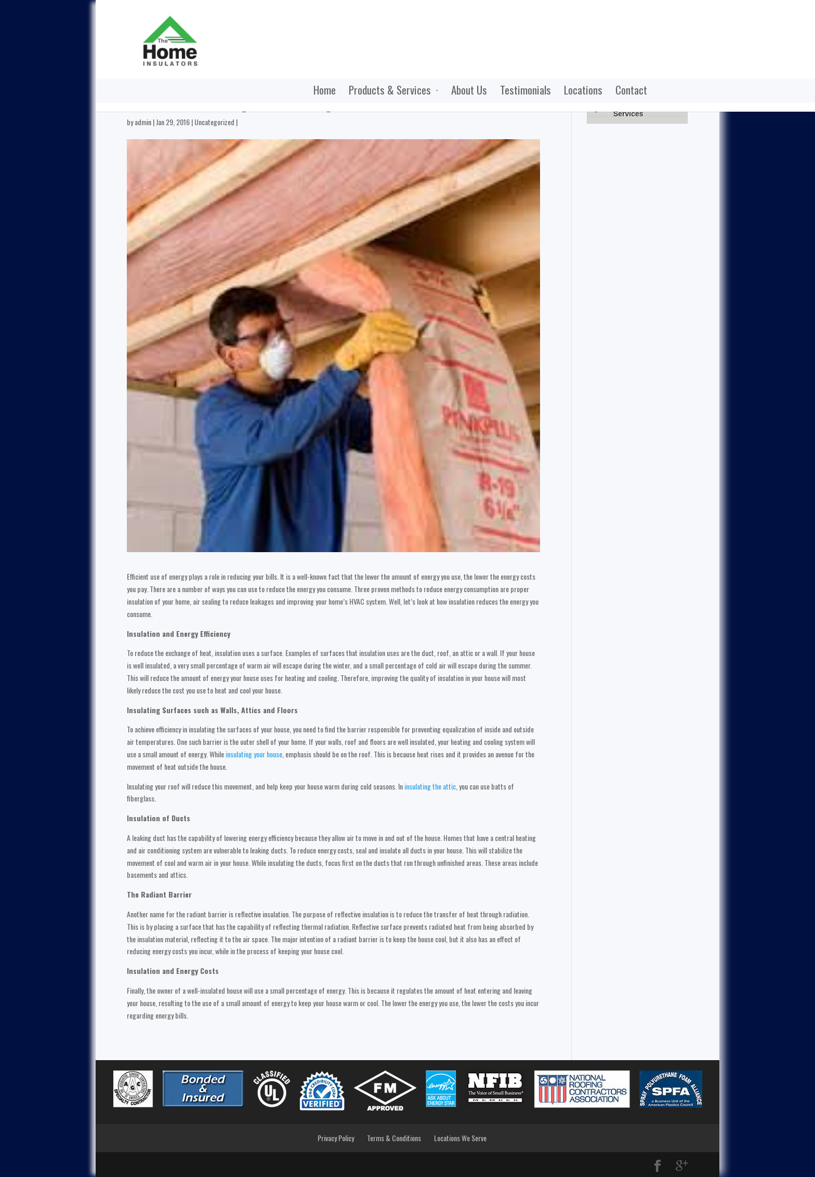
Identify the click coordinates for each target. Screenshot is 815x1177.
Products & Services (299, 91)
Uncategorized (214, 121)
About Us (379, 91)
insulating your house (254, 753)
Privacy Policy (336, 1137)
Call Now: (666, 18)
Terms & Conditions (394, 1137)
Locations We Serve (460, 1137)
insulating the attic (430, 786)
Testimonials (435, 91)
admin (143, 121)
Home (234, 91)
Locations (493, 91)
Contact (541, 91)
